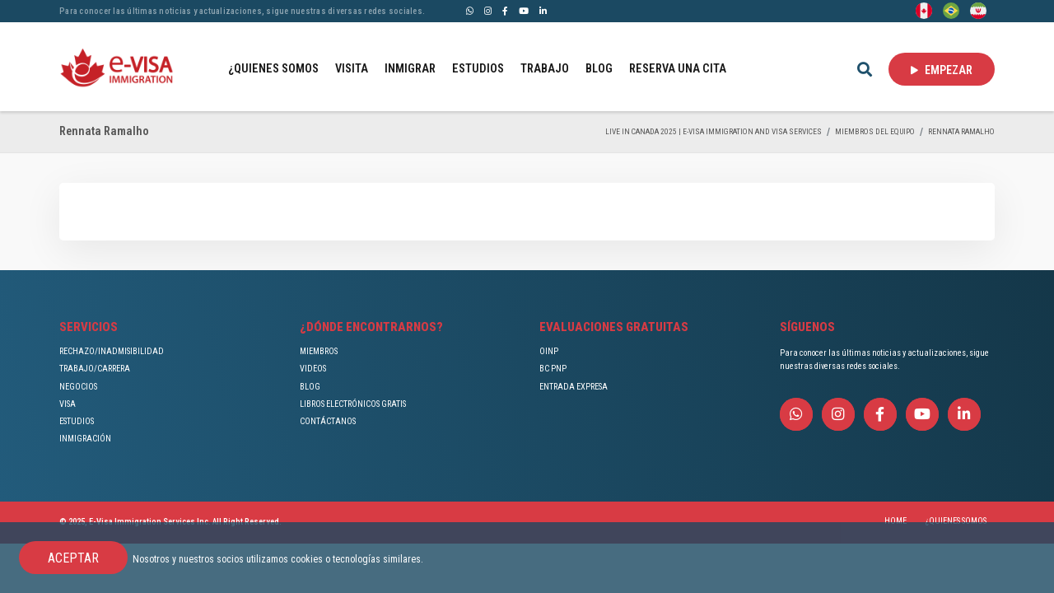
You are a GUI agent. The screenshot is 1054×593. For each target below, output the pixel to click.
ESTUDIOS (478, 69)
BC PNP (553, 368)
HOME (895, 521)
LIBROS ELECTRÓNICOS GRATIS (353, 404)
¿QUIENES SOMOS (273, 69)
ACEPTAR (73, 558)
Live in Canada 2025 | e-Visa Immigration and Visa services (713, 131)
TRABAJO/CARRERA (94, 368)
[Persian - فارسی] (978, 10)
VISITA (351, 69)
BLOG (599, 69)
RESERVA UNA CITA (677, 69)
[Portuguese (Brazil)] (951, 10)
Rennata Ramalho (961, 131)
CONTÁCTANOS (328, 421)
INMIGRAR (410, 69)
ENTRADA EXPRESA (573, 386)
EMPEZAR (941, 70)
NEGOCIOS (78, 386)
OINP (548, 351)
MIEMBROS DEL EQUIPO (875, 131)
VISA (67, 404)
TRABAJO (544, 69)
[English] (924, 10)
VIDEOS (313, 368)
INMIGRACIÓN (85, 438)
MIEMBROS (319, 351)
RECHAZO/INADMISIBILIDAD (111, 351)
